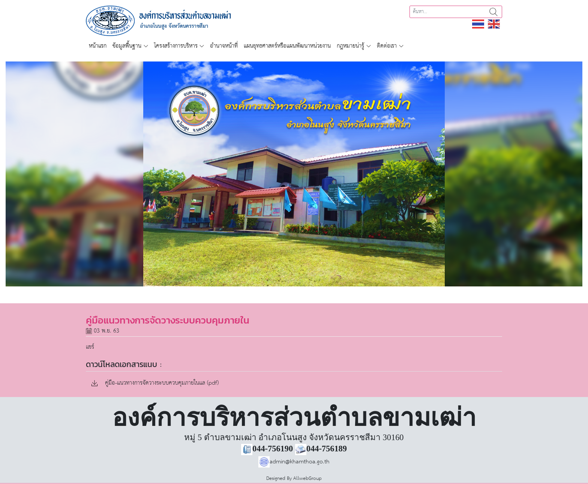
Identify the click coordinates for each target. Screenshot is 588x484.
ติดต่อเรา (387, 45)
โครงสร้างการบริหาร (176, 45)
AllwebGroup (307, 478)
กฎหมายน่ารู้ (350, 45)
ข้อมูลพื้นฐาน (126, 45)
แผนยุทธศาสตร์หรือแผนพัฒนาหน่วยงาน (287, 45)
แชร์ (90, 347)
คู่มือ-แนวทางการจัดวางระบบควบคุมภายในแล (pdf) (155, 383)
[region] (294, 173)
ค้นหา (493, 12)
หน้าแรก (97, 45)
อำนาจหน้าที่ (224, 45)
